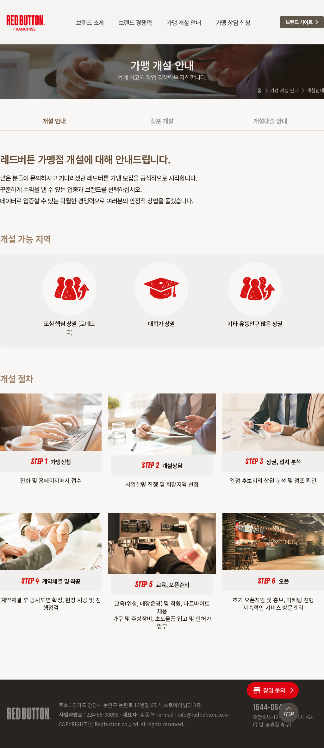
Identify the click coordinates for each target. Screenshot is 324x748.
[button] (302, 22)
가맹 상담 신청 (233, 22)
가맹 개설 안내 (183, 22)
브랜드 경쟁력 (135, 22)
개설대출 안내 (270, 120)
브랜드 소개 (90, 22)
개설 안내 (53, 120)
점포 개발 (161, 120)
